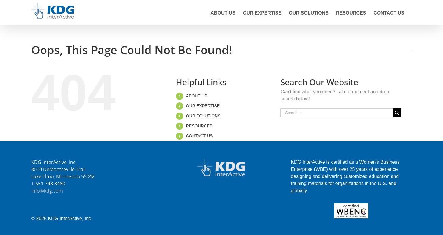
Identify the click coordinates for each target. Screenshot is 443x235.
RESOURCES (199, 126)
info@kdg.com (47, 190)
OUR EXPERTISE (203, 105)
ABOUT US (196, 96)
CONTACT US (199, 135)
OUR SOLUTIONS (203, 115)
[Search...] (336, 112)
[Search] (397, 112)
